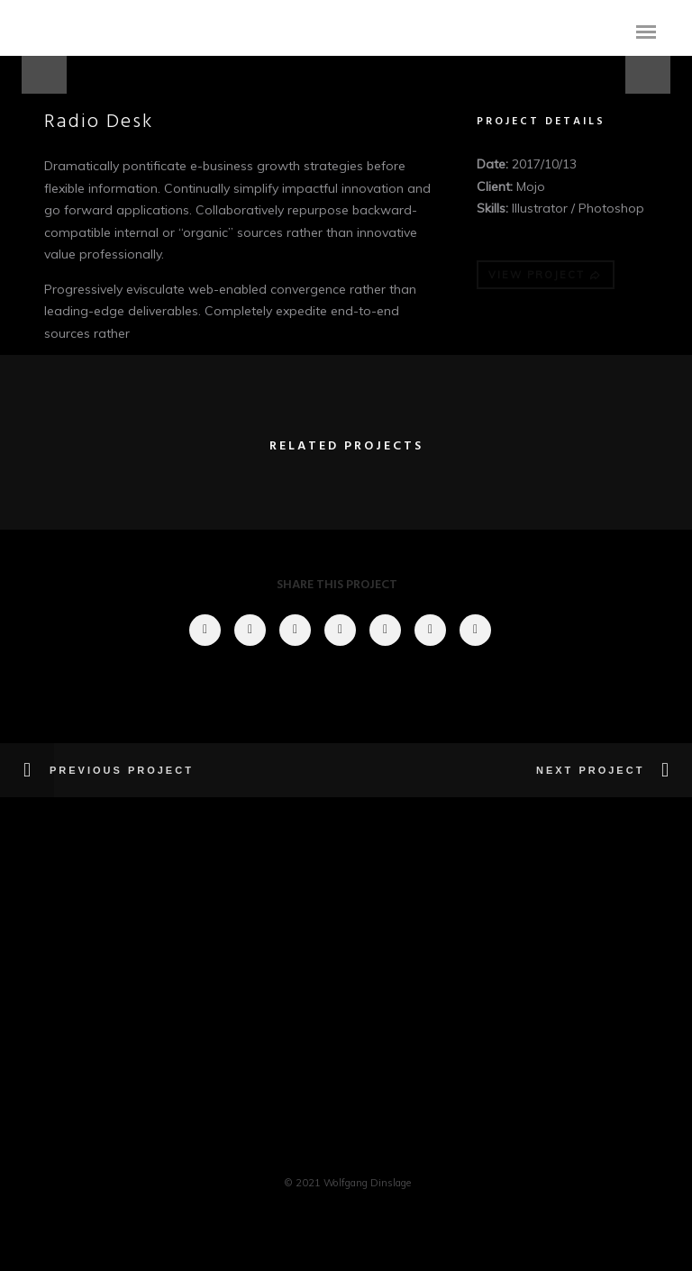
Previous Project (122, 770)
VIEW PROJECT (545, 274)
